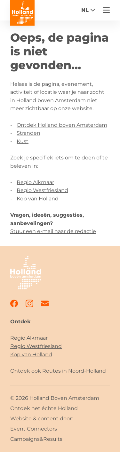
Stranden (28, 133)
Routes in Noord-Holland (74, 371)
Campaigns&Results (36, 439)
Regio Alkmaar (35, 182)
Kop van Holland (38, 199)
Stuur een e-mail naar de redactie (53, 231)
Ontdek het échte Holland (44, 408)
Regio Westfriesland (42, 190)
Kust (22, 141)
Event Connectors (33, 429)
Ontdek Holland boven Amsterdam (62, 125)
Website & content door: (41, 419)
